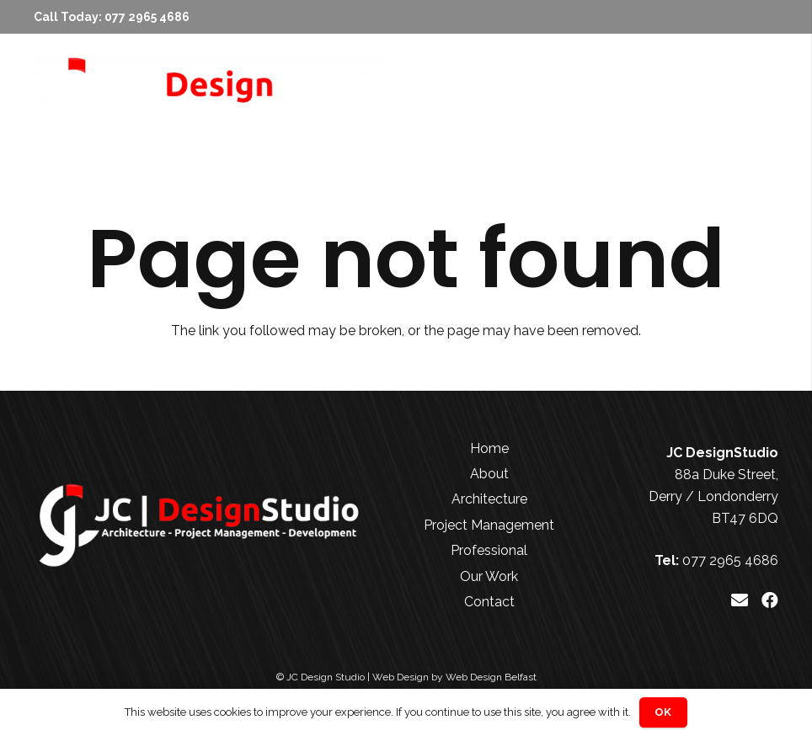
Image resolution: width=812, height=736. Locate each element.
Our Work (489, 576)
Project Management (489, 525)
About (489, 474)
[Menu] (749, 101)
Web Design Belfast (491, 677)
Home (489, 448)
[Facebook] (769, 600)
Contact (489, 602)
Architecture (489, 499)
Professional (489, 550)
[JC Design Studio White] (209, 101)
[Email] (739, 600)
